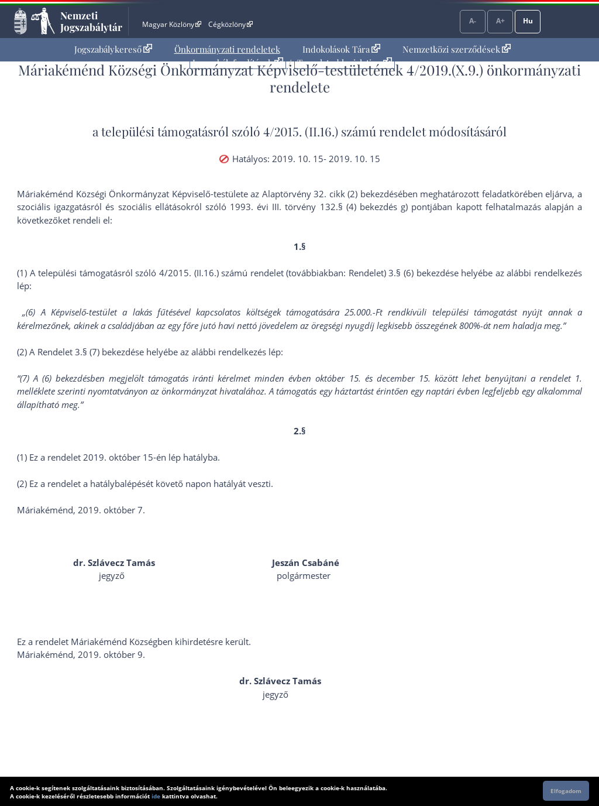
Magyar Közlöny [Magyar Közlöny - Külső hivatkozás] (171, 24)
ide (156, 796)
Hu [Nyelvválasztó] (528, 21)
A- (472, 21)
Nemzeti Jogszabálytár (91, 21)
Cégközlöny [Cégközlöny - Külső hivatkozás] (230, 24)
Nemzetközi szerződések (456, 49)
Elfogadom (565, 791)
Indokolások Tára (341, 49)
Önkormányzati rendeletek (227, 49)
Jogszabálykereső (113, 49)
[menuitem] (113, 49)
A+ (500, 21)
